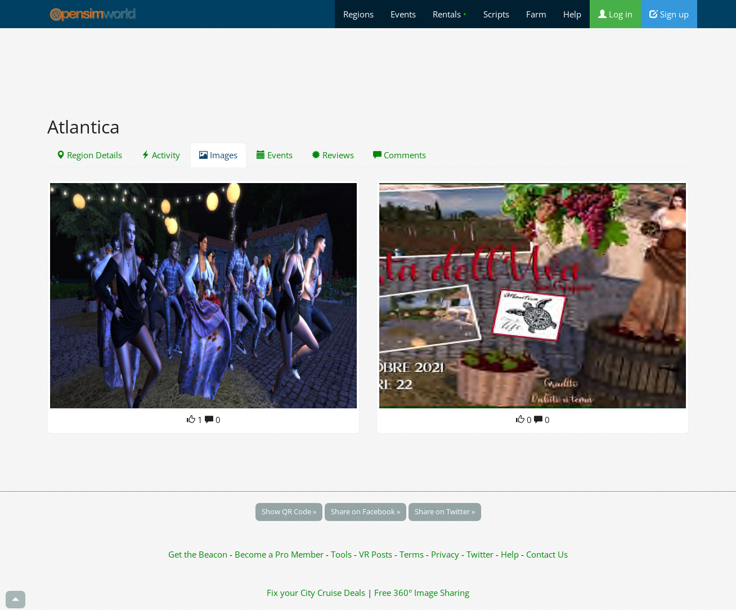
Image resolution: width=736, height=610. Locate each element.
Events (403, 14)
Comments (399, 155)
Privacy (445, 554)
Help (572, 14)
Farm (536, 14)
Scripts (496, 14)
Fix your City (291, 592)
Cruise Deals (341, 592)
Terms (413, 554)
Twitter (479, 554)
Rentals (449, 14)
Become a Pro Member (280, 554)
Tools (342, 554)
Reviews (333, 155)
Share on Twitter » (445, 511)
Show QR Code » (289, 511)
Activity (160, 155)
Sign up (669, 14)
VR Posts (376, 554)
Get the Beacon (197, 554)
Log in (615, 14)
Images (218, 155)
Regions (358, 14)
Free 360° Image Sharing (421, 592)
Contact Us (547, 554)
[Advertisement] (368, 66)
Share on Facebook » (365, 511)
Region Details (89, 155)
